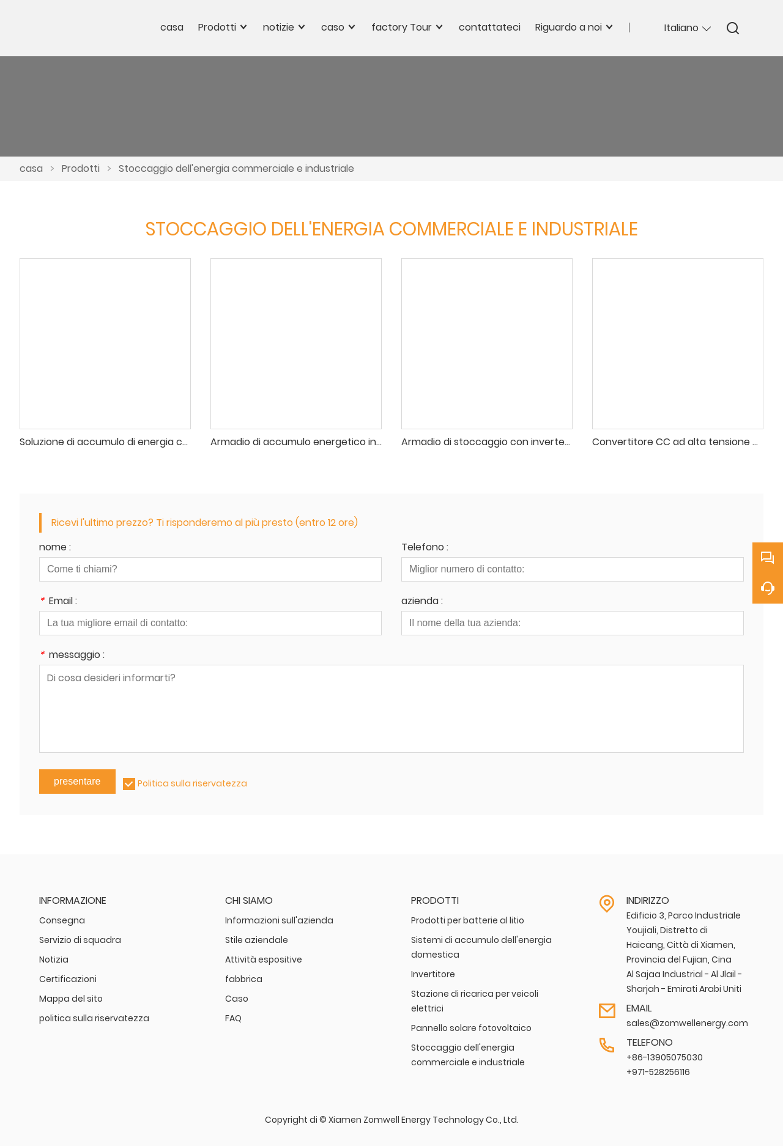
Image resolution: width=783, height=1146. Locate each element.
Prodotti (81, 168)
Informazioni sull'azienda (279, 920)
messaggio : (72, 656)
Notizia (54, 959)
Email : (58, 602)
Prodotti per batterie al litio (467, 920)
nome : (55, 548)
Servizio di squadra (80, 940)
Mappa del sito (71, 999)
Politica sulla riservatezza (192, 783)
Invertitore (433, 974)
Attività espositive (263, 959)
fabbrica (243, 979)
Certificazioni (68, 979)
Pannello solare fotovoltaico (471, 1028)
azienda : (422, 602)
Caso (236, 999)
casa (31, 168)
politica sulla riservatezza (94, 1018)
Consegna (62, 920)
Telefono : (424, 548)
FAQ (233, 1018)
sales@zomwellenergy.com (687, 1023)
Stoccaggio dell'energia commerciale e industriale (236, 168)
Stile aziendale (256, 940)
